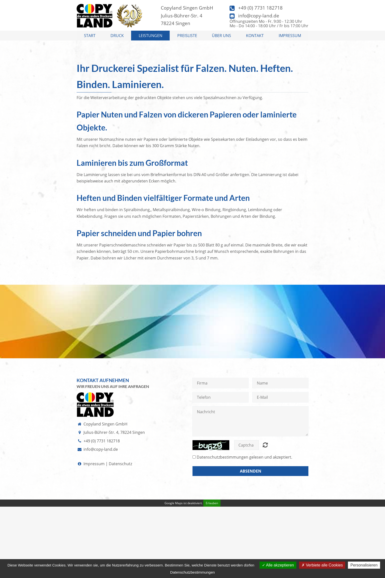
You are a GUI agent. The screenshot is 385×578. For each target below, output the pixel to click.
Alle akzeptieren (278, 565)
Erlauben (212, 503)
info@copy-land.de (258, 15)
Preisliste (187, 35)
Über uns (221, 35)
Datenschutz (120, 463)
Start (90, 35)
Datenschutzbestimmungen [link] (192, 572)
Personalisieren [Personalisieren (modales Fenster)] (363, 565)
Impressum (290, 35)
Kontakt (255, 35)
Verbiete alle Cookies (322, 565)
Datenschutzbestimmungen (222, 457)
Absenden (250, 471)
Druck (117, 35)
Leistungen (150, 35)
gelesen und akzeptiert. (244, 457)
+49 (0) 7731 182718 (260, 7)
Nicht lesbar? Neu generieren (265, 445)
